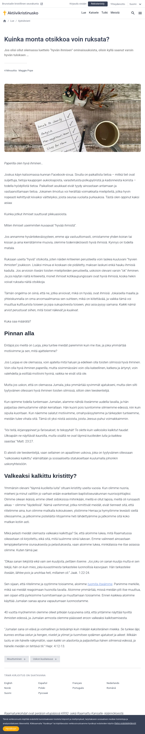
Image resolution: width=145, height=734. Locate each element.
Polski (41, 688)
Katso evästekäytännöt (125, 723)
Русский (43, 693)
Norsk (7, 688)
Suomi (7, 693)
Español (42, 683)
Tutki (105, 12)
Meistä (115, 12)
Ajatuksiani (24, 20)
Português (78, 688)
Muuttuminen (14, 659)
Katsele (94, 12)
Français (77, 683)
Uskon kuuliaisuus (43, 659)
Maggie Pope (26, 70)
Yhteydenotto (117, 3)
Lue (84, 12)
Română (111, 688)
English (8, 683)
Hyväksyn (11, 728)
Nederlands (113, 683)
